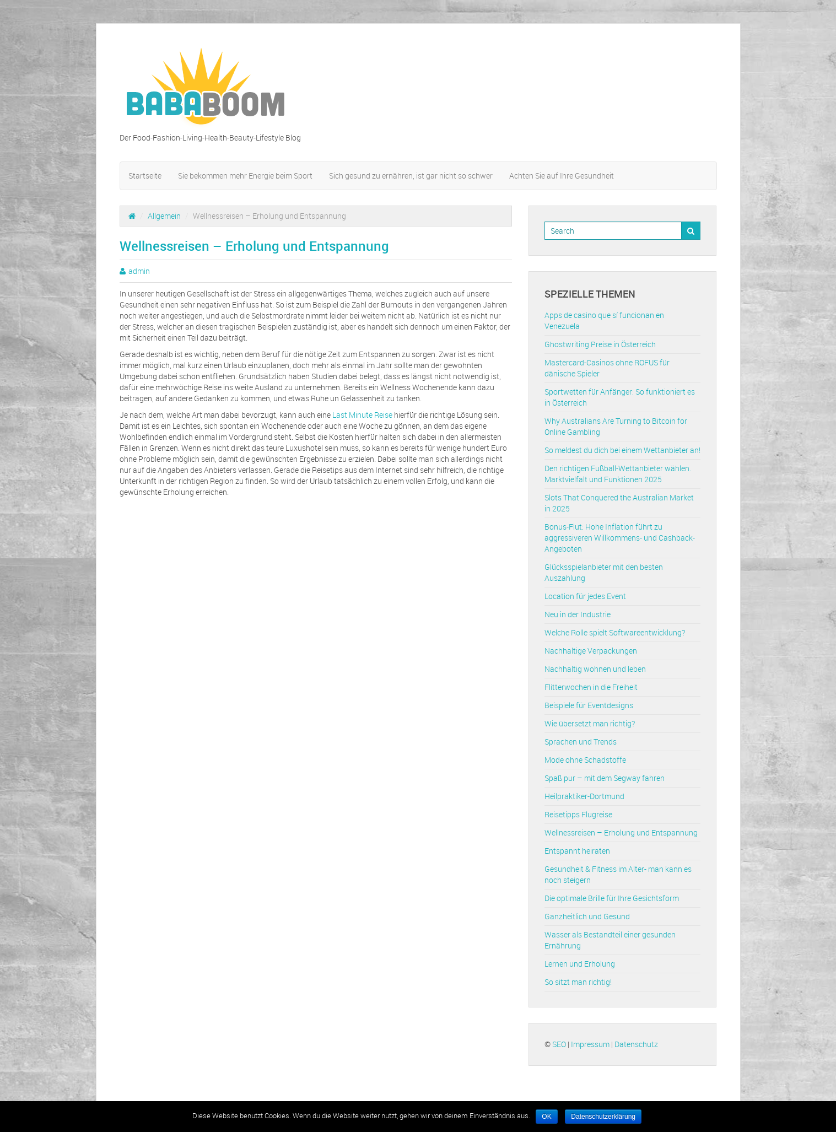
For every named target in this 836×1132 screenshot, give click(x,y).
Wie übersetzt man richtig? (589, 723)
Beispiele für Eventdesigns (588, 705)
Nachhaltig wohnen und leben (595, 669)
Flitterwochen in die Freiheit (591, 687)
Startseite (144, 175)
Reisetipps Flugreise (578, 814)
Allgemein (164, 216)
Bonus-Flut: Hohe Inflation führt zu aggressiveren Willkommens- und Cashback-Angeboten (619, 537)
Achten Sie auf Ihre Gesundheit (561, 175)
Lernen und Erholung (579, 963)
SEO (559, 1044)
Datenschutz (636, 1044)
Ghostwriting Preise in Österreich (600, 344)
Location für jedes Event (585, 596)
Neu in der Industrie (577, 614)
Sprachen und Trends (580, 741)
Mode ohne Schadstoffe (585, 759)
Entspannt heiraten (577, 850)
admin (139, 271)
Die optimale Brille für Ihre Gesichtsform (611, 898)
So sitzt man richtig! (578, 982)
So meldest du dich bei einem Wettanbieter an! (622, 450)
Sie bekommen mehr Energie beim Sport (245, 175)
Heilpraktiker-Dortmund (584, 796)
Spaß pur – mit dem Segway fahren (604, 778)
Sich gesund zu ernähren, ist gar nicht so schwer (411, 175)
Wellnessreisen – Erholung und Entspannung (621, 832)
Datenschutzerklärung (603, 1116)
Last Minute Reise (362, 414)
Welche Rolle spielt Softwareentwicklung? (614, 632)
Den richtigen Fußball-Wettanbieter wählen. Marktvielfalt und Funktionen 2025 (617, 473)
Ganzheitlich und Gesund (587, 916)
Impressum (590, 1044)
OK (546, 1116)
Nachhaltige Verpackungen (590, 650)
